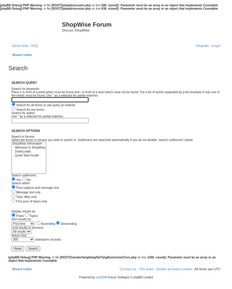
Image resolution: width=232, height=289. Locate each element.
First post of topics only (29, 201)
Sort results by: (21, 219)
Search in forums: (23, 136)
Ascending (46, 223)
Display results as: (23, 211)
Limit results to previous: (27, 227)
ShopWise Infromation (29, 144)
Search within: (21, 183)
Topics (31, 216)
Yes (16, 180)
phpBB (100, 277)
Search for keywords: (25, 88)
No (26, 180)
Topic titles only (24, 197)
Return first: (19, 235)
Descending (66, 223)
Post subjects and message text (35, 187)
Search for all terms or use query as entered (43, 105)
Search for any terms (27, 109)
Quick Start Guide (29, 156)
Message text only (25, 192)
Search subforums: (24, 175)
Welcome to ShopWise (29, 148)
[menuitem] (34, 45)
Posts (17, 216)
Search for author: (23, 113)
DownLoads (29, 152)
